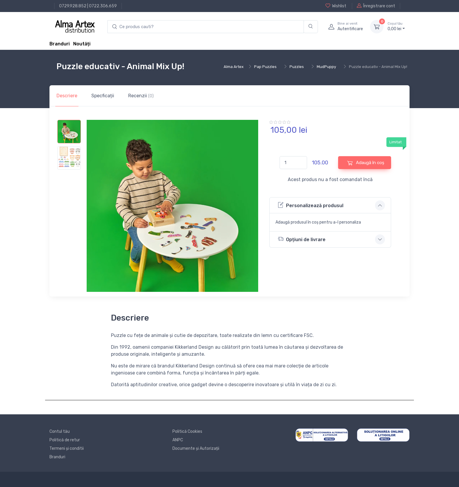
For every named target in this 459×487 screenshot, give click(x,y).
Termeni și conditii (66, 448)
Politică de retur (64, 439)
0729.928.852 (72, 6)
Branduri (59, 44)
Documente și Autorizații (195, 448)
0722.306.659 (103, 6)
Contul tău (59, 431)
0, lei (396, 26)
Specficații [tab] (102, 95)
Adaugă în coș (365, 163)
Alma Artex (234, 66)
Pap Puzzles (265, 66)
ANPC (177, 439)
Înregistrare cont (376, 5)
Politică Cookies (187, 431)
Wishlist (336, 5)
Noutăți (81, 44)
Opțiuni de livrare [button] (302, 239)
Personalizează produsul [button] (310, 205)
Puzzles (297, 66)
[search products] (205, 26)
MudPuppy (326, 66)
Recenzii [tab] (141, 95)
